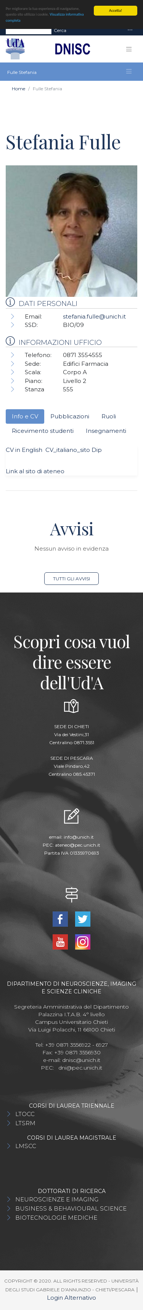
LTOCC (25, 1114)
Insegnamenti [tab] (106, 430)
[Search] (28, 30)
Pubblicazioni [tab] (69, 416)
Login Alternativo (71, 1297)
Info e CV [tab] (25, 416)
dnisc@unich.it (81, 1060)
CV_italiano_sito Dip (72, 449)
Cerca (60, 30)
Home (18, 88)
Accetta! (115, 10)
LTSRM (25, 1123)
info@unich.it (79, 837)
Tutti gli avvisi (71, 578)
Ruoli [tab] (108, 416)
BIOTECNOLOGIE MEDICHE (56, 1217)
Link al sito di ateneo (35, 471)
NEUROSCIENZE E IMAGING (56, 1199)
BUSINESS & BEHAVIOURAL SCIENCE (71, 1208)
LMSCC (25, 1146)
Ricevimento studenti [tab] (43, 430)
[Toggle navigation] (130, 30)
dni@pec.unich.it (80, 1067)
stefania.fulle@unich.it (94, 316)
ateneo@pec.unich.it (77, 845)
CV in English (24, 449)
